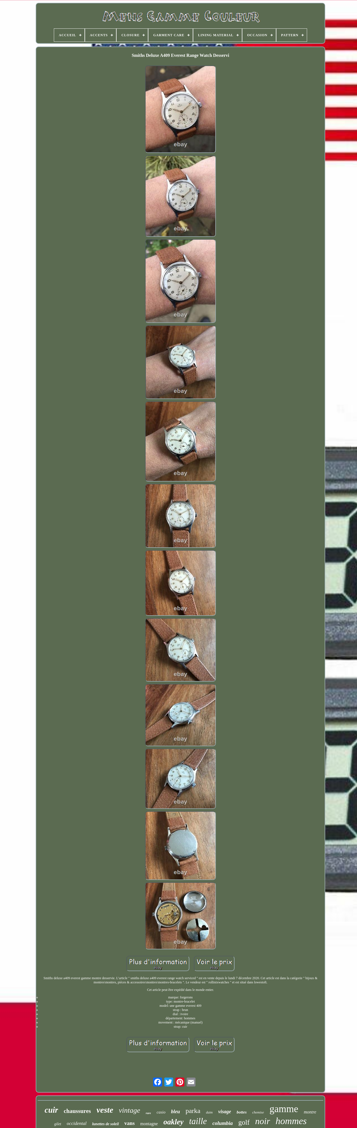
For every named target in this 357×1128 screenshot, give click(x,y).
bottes (242, 1112)
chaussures (77, 1111)
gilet (57, 1124)
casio (160, 1112)
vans (129, 1123)
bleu (175, 1111)
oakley (173, 1122)
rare (148, 1113)
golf (243, 1122)
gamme (283, 1108)
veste (105, 1109)
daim (209, 1112)
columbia (223, 1123)
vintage (129, 1110)
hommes (291, 1121)
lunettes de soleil (105, 1124)
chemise (258, 1112)
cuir (51, 1109)
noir (262, 1121)
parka (192, 1110)
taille (198, 1121)
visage (224, 1111)
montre (310, 1112)
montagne (149, 1123)
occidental (76, 1123)
